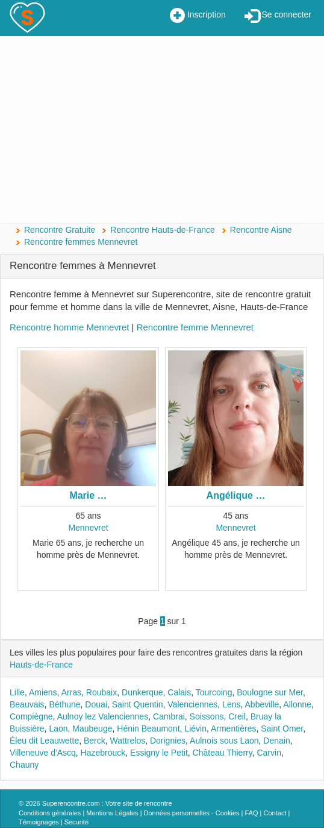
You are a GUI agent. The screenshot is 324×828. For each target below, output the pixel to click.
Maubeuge (92, 728)
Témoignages (39, 822)
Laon (58, 728)
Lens (231, 704)
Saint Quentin (137, 704)
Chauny (24, 765)
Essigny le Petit (159, 752)
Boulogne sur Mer (270, 692)
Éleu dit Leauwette (44, 740)
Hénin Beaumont (148, 728)
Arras (71, 692)
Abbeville (262, 704)
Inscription (198, 16)
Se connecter (278, 16)
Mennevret (88, 528)
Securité (76, 822)
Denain (276, 740)
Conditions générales (50, 813)
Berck (94, 740)
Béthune (64, 704)
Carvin (269, 752)
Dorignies (167, 740)
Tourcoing (214, 692)
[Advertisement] (162, 129)
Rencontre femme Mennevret (195, 327)
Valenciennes (192, 704)
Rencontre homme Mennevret (69, 327)
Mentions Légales (112, 813)
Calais (179, 692)
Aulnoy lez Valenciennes (103, 716)
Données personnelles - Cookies (192, 813)
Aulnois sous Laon (224, 740)
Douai (96, 704)
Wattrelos (128, 740)
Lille (17, 692)
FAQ (251, 813)
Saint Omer (282, 728)
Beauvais (27, 704)
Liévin (195, 728)
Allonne (297, 704)
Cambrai (169, 716)
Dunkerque (142, 692)
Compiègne (31, 716)
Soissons (207, 716)
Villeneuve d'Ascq (43, 752)
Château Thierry (222, 752)
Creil (237, 716)
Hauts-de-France (41, 664)
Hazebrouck (103, 752)
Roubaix (101, 692)
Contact (275, 813)
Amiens (43, 692)
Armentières (233, 728)
